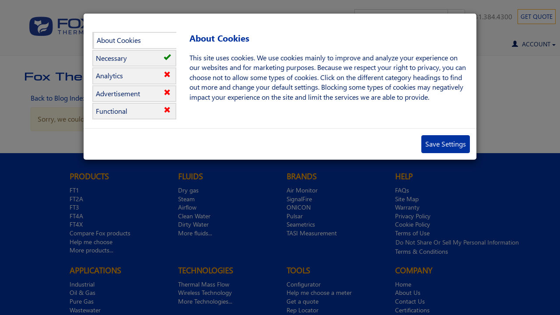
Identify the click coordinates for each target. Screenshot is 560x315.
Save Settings (445, 143)
